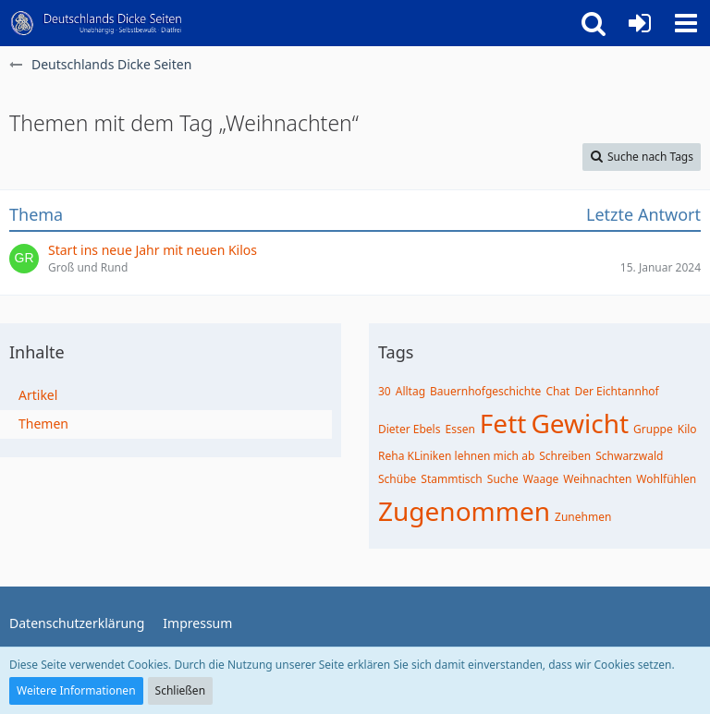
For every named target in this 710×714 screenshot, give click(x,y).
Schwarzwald (629, 456)
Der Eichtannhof (616, 391)
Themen (43, 423)
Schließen (180, 690)
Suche (503, 479)
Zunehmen (583, 517)
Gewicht (580, 423)
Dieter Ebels (409, 429)
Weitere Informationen (76, 690)
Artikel (37, 395)
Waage (541, 479)
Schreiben (565, 456)
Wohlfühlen (666, 479)
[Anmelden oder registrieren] (639, 23)
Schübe (397, 479)
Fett (503, 423)
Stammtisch (451, 479)
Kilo (687, 429)
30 (384, 391)
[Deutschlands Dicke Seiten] (97, 23)
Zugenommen (464, 510)
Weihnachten (597, 479)
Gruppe (653, 429)
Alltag (410, 391)
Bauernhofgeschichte (485, 391)
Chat (557, 391)
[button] (685, 23)
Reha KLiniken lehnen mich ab (456, 456)
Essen (459, 429)
